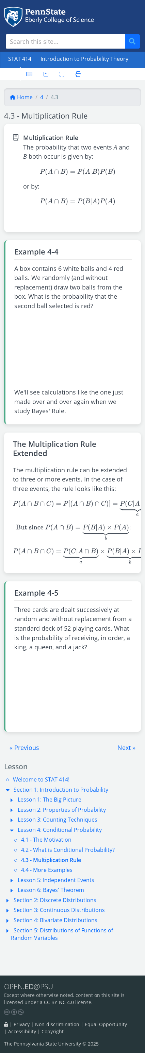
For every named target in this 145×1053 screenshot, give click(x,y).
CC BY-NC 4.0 (59, 1002)
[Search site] (65, 41)
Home (21, 97)
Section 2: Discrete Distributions (55, 900)
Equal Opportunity (106, 1024)
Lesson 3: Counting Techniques (57, 819)
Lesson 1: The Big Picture (49, 799)
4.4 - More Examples (46, 870)
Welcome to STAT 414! (41, 779)
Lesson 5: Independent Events (56, 880)
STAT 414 (19, 59)
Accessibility (22, 1031)
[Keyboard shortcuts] (29, 74)
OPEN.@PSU (28, 986)
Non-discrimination (57, 1024)
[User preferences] (46, 74)
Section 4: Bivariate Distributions (55, 920)
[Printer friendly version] (78, 74)
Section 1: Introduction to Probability (61, 789)
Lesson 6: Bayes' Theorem (51, 890)
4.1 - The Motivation (46, 839)
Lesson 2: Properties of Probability (62, 809)
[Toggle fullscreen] (62, 74)
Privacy (22, 1024)
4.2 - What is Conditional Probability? (68, 850)
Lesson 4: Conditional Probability (60, 829)
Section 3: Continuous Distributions (59, 910)
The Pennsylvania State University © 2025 (51, 1043)
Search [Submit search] (135, 41)
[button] (24, 747)
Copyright (53, 1031)
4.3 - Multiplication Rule (51, 860)
